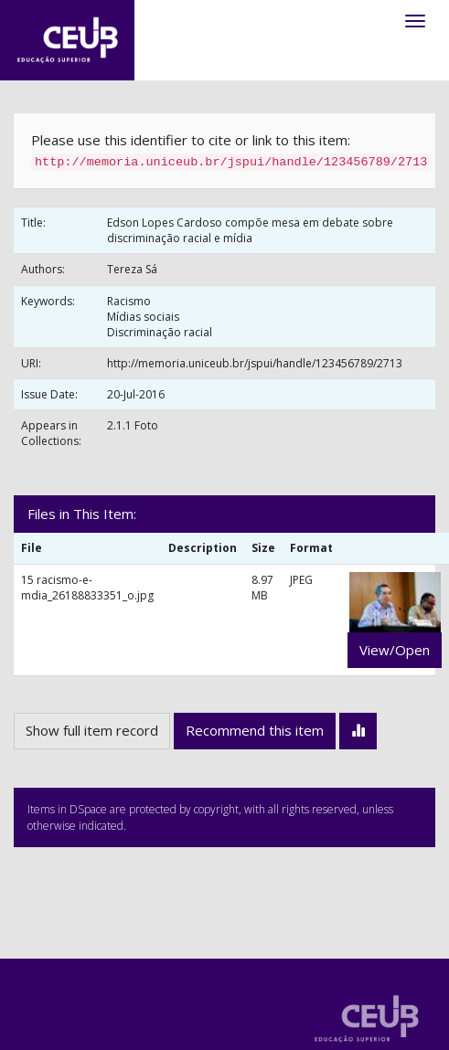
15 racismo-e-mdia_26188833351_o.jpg (87, 587)
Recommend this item (255, 730)
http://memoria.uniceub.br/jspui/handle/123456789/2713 (254, 363)
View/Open (394, 650)
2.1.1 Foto (132, 425)
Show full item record (92, 730)
